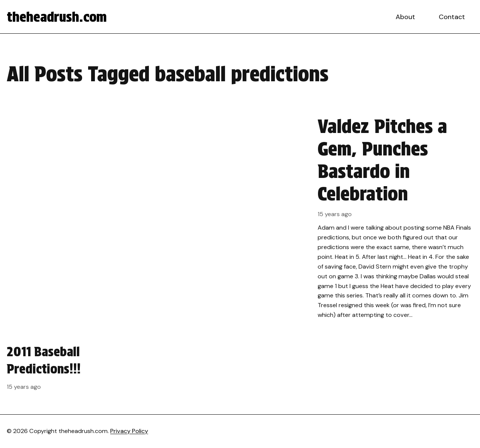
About (405, 16)
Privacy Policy (129, 431)
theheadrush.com (57, 17)
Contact (452, 16)
